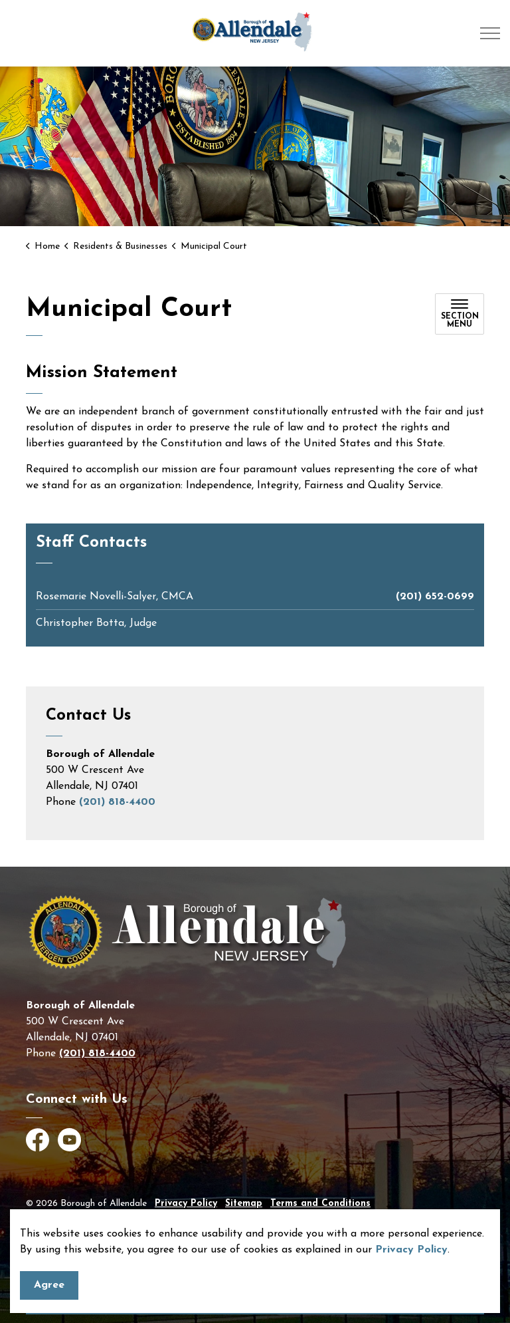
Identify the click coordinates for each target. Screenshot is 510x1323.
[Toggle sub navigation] (459, 314)
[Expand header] (490, 33)
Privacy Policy (411, 1250)
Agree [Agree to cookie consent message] (49, 1285)
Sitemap (243, 1204)
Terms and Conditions (320, 1204)
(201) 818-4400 (117, 802)
